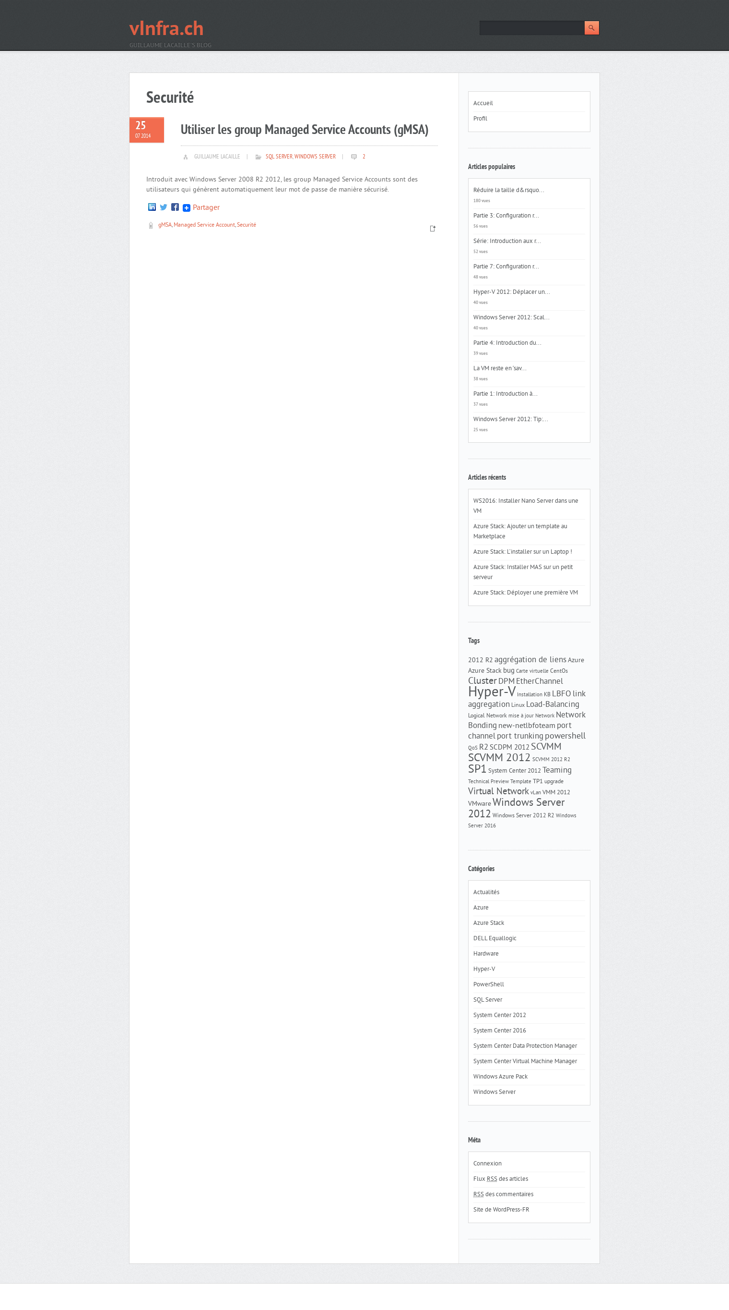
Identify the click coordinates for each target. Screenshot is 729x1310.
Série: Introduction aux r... (507, 241)
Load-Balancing (552, 705)
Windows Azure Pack (500, 1077)
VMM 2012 (556, 792)
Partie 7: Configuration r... (506, 267)
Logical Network (487, 716)
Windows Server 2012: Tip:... (510, 420)
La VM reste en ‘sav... (500, 369)
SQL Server (279, 157)
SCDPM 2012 (509, 747)
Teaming (557, 770)
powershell (565, 736)
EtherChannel (539, 682)
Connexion (487, 1164)
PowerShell (488, 985)
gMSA (165, 225)
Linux (518, 705)
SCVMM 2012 (499, 758)
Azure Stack (485, 671)
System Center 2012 (514, 771)
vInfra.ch (166, 30)
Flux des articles (500, 1179)
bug (509, 671)
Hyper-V (492, 693)
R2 (483, 747)
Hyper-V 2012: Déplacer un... (511, 292)
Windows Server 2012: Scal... (511, 318)
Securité (246, 225)
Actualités (486, 893)
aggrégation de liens (530, 660)
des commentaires (503, 1195)
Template (520, 782)
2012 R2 (480, 660)
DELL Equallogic (495, 939)
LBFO (561, 694)
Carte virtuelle (532, 671)
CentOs (559, 671)
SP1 (477, 770)
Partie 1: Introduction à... (505, 394)
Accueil (483, 104)
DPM (506, 682)
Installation (529, 695)
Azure (576, 660)
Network (544, 716)
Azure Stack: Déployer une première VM (525, 593)
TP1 (538, 781)
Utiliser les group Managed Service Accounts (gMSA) (305, 130)
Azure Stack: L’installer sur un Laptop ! (522, 552)
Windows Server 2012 (516, 809)
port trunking (520, 736)
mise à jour (521, 716)
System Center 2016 (499, 1031)
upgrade (554, 782)
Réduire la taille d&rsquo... (508, 190)
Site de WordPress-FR (501, 1210)
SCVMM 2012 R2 (551, 760)
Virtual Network (498, 792)
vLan (535, 793)
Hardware (486, 954)
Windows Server (315, 157)
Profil (480, 119)
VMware (479, 804)
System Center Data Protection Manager (525, 1046)
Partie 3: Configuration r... (506, 216)
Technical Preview (488, 782)
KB (547, 695)
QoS (473, 748)
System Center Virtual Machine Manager (525, 1062)
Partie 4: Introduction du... (507, 343)
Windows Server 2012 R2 (523, 816)
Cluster (482, 682)
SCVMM (546, 747)
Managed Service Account (204, 225)
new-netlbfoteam (526, 726)
